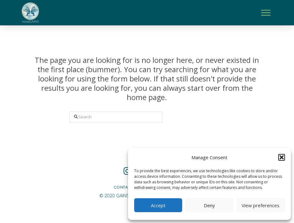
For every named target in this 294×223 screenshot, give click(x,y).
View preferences (260, 205)
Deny (209, 205)
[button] (282, 157)
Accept (158, 205)
